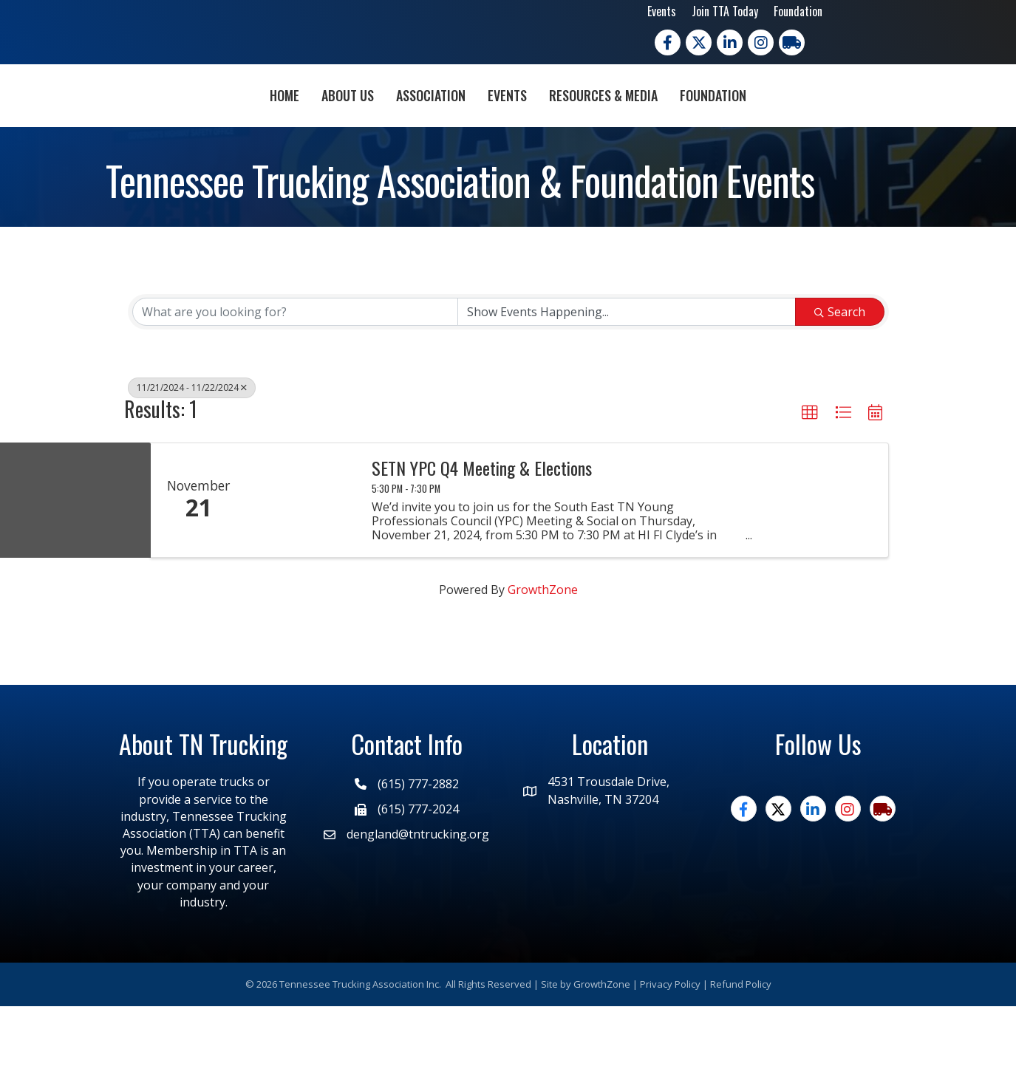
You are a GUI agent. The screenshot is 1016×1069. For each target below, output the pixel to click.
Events (661, 11)
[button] (810, 476)
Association (346, 124)
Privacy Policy (670, 1046)
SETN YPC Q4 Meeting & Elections (482, 529)
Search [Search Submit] (839, 374)
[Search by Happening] (626, 375)
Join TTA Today (725, 11)
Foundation (798, 11)
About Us (262, 124)
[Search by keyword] (295, 375)
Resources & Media (688, 124)
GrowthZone (543, 652)
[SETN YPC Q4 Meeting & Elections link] (302, 562)
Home (199, 124)
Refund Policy (740, 1046)
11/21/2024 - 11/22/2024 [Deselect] (192, 450)
